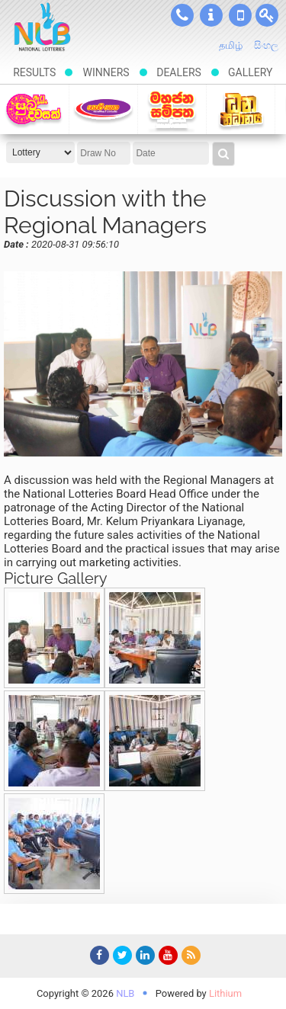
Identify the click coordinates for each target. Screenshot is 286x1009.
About (211, 15)
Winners (105, 72)
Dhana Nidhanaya (240, 109)
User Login (266, 15)
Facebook (97, 958)
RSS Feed (189, 958)
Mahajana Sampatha (172, 109)
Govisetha (103, 109)
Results (34, 72)
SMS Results (240, 15)
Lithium (225, 993)
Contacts (182, 15)
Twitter (120, 958)
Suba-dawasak (34, 109)
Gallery (250, 72)
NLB (125, 993)
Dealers (178, 72)
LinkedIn (143, 958)
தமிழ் (231, 45)
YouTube (166, 958)
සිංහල (266, 45)
